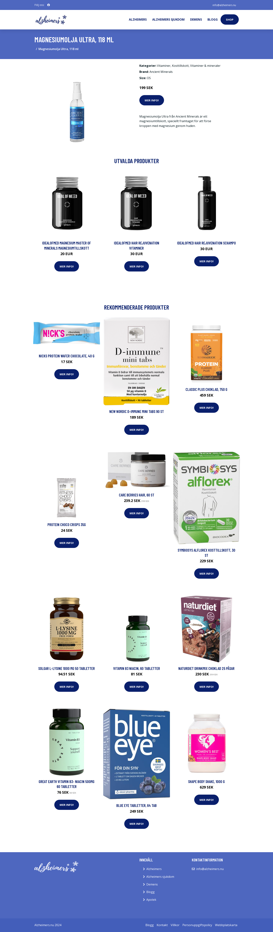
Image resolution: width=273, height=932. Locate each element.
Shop (229, 19)
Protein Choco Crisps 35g (66, 524)
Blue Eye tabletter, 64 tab (136, 805)
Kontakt (162, 925)
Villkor (175, 925)
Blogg (212, 19)
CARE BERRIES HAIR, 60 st (136, 495)
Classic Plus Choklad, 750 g (206, 389)
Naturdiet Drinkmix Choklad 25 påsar (206, 668)
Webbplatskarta (226, 925)
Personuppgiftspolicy (197, 925)
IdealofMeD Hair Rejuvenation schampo (206, 243)
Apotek (151, 900)
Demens (196, 19)
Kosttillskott (180, 66)
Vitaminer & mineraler (205, 66)
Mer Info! (152, 100)
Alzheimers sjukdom (168, 19)
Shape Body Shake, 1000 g (206, 781)
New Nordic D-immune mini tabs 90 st (136, 411)
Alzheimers (138, 19)
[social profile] (48, 4)
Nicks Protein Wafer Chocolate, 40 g (66, 356)
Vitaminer (163, 66)
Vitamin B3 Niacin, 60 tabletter (136, 668)
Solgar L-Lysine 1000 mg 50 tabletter (66, 668)
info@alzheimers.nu (224, 5)
